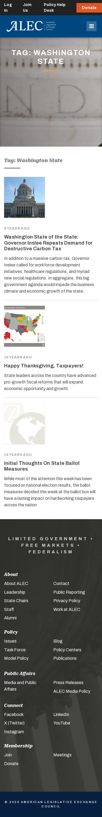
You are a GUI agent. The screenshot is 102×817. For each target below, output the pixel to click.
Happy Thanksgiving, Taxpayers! (44, 366)
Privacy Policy (66, 600)
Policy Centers (67, 649)
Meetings (62, 755)
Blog (58, 641)
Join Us (27, 8)
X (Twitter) (14, 723)
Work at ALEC (66, 609)
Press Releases (68, 682)
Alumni (10, 618)
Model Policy (16, 658)
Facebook (14, 714)
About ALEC (16, 583)
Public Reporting (69, 592)
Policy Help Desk (55, 8)
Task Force (15, 649)
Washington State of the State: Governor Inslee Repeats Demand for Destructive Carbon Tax (48, 242)
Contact (61, 583)
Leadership (14, 592)
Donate (89, 8)
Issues (10, 641)
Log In (8, 8)
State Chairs (16, 600)
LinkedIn (61, 714)
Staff (9, 609)
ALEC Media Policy (71, 691)
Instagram (14, 731)
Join (8, 755)
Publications (65, 658)
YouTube (61, 723)
